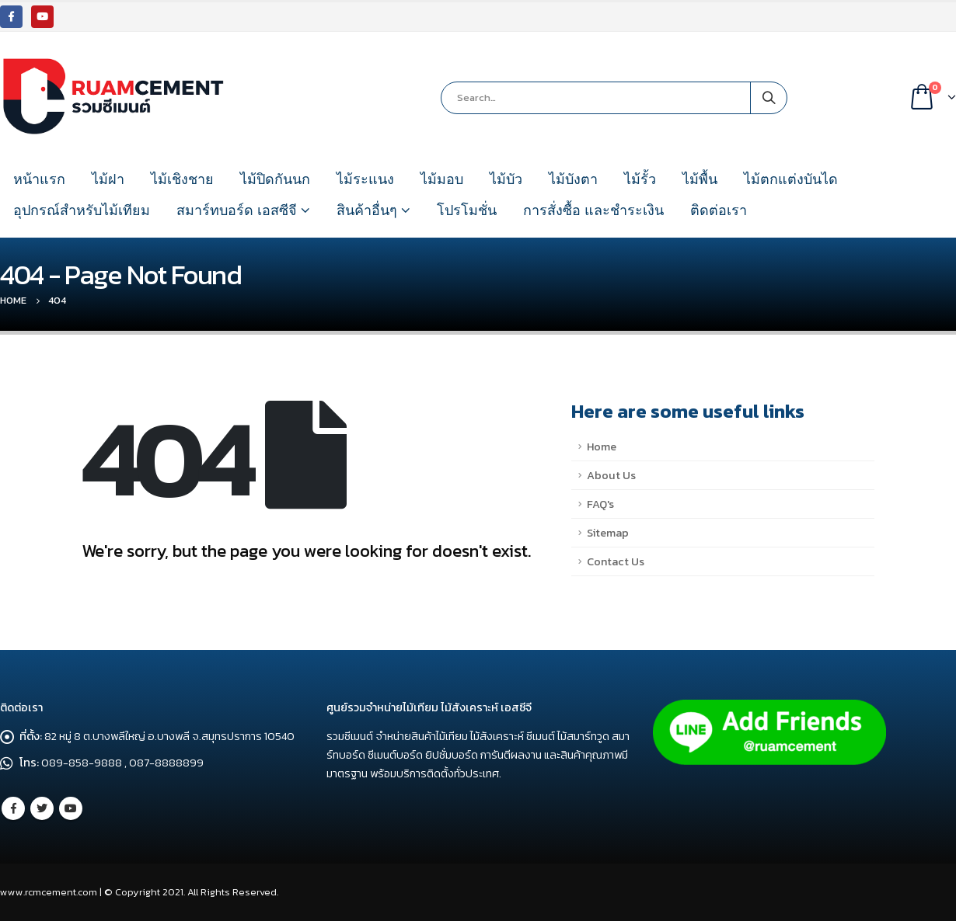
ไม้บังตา (573, 179)
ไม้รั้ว (640, 179)
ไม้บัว (506, 179)
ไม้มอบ (441, 179)
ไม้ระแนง (365, 179)
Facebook (13, 808)
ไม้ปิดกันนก (275, 179)
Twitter (42, 808)
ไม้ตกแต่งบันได (791, 179)
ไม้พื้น (699, 179)
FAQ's (600, 504)
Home (601, 446)
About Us (611, 475)
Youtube (70, 808)
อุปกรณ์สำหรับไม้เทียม (81, 210)
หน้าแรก (39, 179)
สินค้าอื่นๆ (367, 210)
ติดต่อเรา (718, 210)
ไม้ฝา (108, 179)
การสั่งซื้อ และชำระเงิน (593, 210)
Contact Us (615, 561)
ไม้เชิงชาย (182, 179)
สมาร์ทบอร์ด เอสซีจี (236, 210)
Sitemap (608, 532)
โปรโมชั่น (467, 210)
